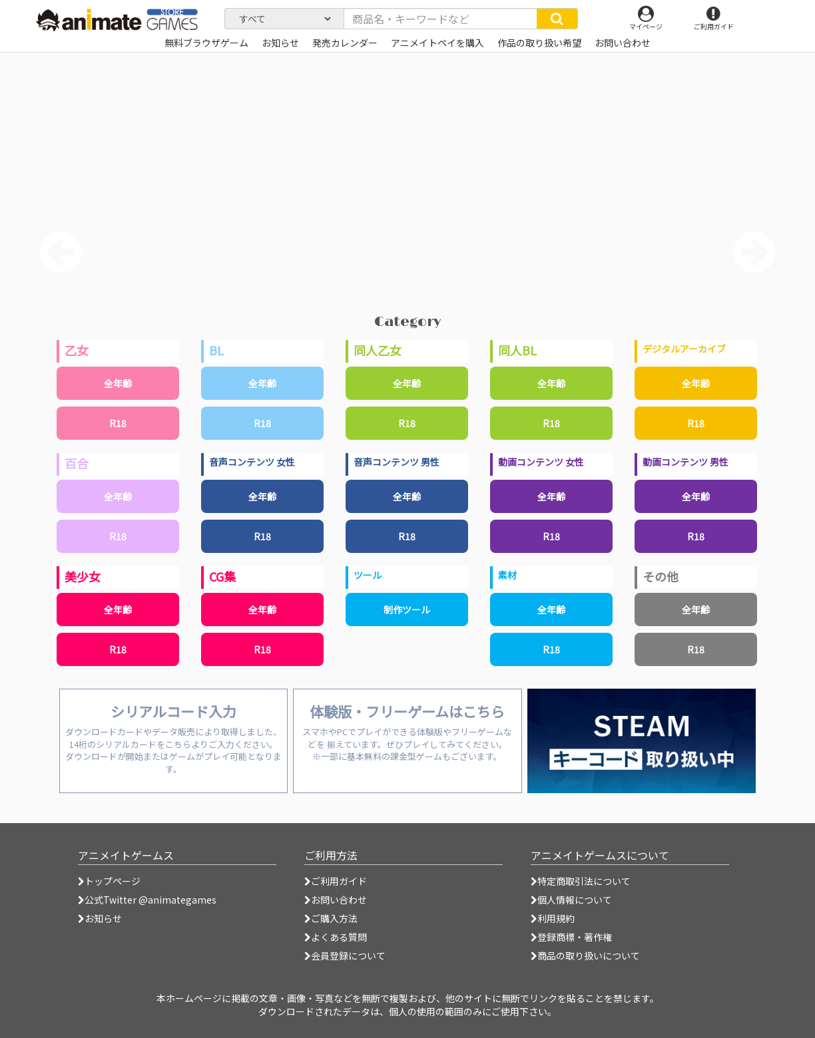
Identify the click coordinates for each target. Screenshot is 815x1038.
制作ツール (407, 609)
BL (216, 350)
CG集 (222, 576)
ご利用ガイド (335, 881)
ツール (368, 575)
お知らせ (100, 918)
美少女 (83, 576)
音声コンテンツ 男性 (396, 461)
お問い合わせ (335, 899)
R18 (118, 423)
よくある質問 (335, 937)
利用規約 (553, 918)
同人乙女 (378, 350)
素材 (507, 575)
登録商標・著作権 (571, 937)
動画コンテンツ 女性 (541, 461)
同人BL (517, 350)
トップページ (109, 881)
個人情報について (571, 899)
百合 (77, 463)
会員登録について (345, 955)
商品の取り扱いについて (585, 955)
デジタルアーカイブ (684, 348)
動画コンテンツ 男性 (685, 461)
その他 (661, 576)
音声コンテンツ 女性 (252, 461)
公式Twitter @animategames (150, 899)
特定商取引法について (581, 881)
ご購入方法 (331, 918)
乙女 (77, 350)
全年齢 (118, 383)
